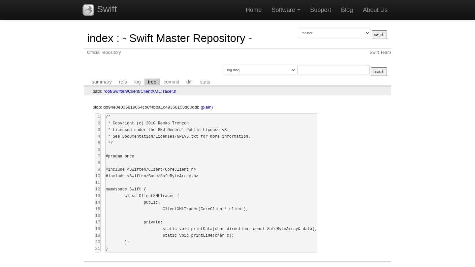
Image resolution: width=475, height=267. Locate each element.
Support (320, 10)
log (137, 81)
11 (97, 182)
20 (97, 242)
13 (97, 195)
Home (254, 10)
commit (171, 81)
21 (97, 248)
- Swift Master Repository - (187, 38)
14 (97, 202)
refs (123, 81)
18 (97, 228)
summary (101, 81)
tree (152, 81)
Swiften (119, 91)
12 (97, 189)
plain (206, 107)
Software (285, 10)
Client (133, 91)
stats (205, 81)
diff (189, 81)
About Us (375, 10)
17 (97, 222)
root (107, 91)
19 (97, 235)
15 (97, 209)
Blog (347, 10)
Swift (99, 10)
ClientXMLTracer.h (158, 91)
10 (97, 176)
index (100, 38)
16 (97, 215)
